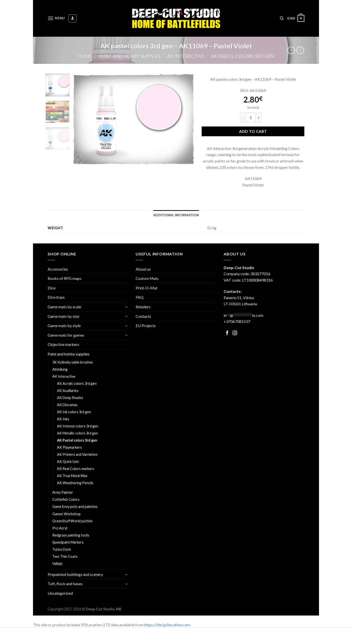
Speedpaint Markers (68, 542)
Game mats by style (64, 325)
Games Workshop (66, 514)
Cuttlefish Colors (65, 499)
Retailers (143, 306)
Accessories (58, 269)
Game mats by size (63, 316)
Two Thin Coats (64, 556)
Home (85, 56)
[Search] (282, 18)
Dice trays (56, 297)
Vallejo (57, 563)
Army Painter (62, 492)
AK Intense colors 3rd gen (77, 426)
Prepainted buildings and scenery (75, 574)
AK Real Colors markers (75, 469)
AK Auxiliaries (67, 390)
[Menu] (56, 18)
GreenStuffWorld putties (72, 521)
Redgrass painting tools (70, 535)
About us (143, 269)
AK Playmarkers (69, 447)
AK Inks (63, 419)
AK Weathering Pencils (75, 483)
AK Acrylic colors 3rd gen (77, 383)
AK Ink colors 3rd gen (74, 412)
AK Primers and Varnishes (77, 454)
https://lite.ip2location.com (167, 624)
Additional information (176, 215)
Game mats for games (66, 335)
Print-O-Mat (146, 287)
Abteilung (59, 369)
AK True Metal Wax (72, 476)
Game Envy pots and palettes (75, 506)
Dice (51, 287)
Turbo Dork (61, 549)
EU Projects (146, 325)
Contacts (143, 316)
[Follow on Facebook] (227, 333)
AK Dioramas (67, 405)
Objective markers (63, 344)
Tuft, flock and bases (65, 583)
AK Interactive (186, 56)
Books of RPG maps (64, 278)
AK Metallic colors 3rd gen (77, 433)
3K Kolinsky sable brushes (72, 362)
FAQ (139, 297)
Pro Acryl (59, 528)
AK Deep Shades (70, 398)
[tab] (176, 215)
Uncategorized (60, 593)
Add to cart (253, 131)
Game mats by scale (64, 306)
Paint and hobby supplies (129, 56)
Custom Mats (147, 278)
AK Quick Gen (68, 461)
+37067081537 (237, 321)
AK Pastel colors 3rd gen (242, 56)
